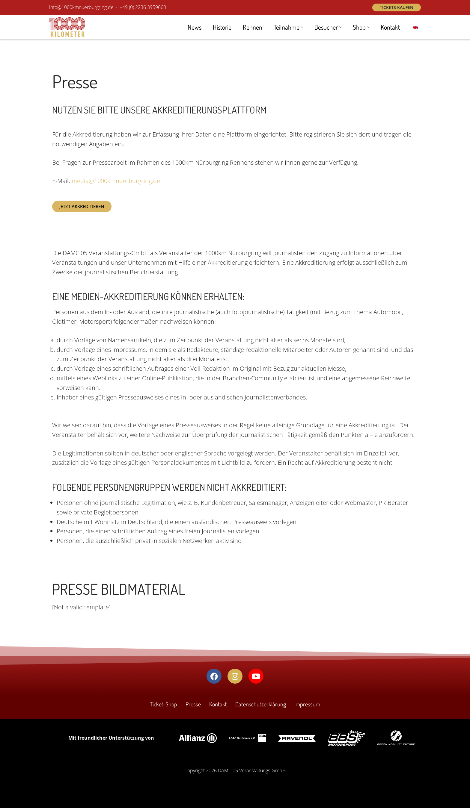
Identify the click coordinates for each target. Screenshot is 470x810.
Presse (193, 706)
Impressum (307, 706)
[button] (301, 27)
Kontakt (390, 27)
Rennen (251, 27)
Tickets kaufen (396, 7)
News (193, 27)
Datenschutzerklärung (260, 706)
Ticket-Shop (163, 706)
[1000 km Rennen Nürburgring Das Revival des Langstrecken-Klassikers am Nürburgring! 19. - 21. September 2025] (67, 27)
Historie (221, 27)
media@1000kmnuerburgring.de (116, 181)
